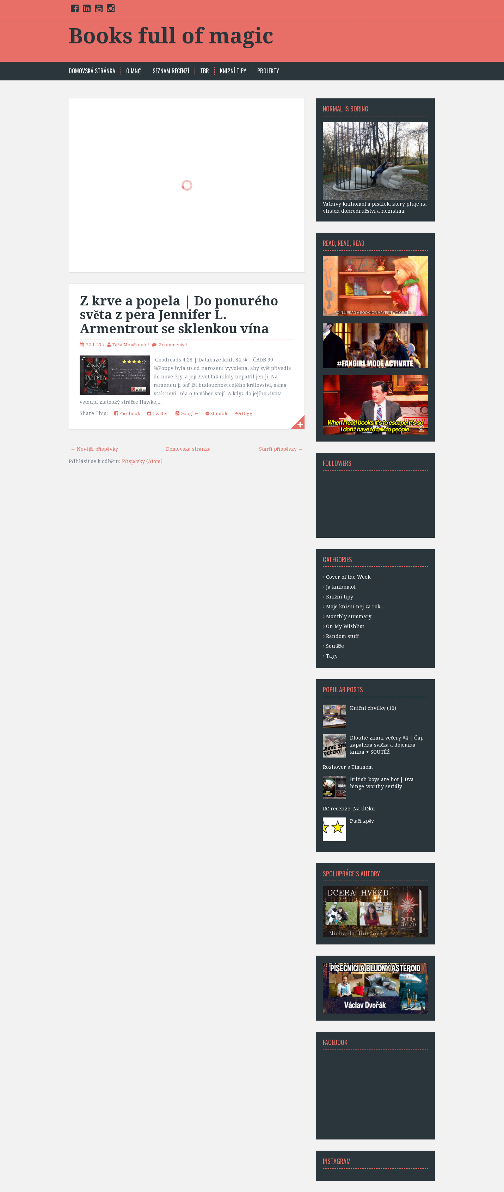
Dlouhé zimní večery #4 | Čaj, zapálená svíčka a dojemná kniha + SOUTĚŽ (386, 745)
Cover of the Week (348, 577)
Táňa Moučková (129, 344)
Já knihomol (341, 587)
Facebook (127, 413)
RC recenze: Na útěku (349, 808)
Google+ (187, 413)
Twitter (157, 413)
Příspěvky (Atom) (142, 461)
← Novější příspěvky (94, 449)
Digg (243, 413)
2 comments (171, 344)
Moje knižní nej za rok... (355, 606)
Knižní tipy (339, 597)
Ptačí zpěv (362, 821)
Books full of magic (171, 36)
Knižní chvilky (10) (373, 708)
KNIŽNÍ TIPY (233, 71)
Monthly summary (348, 616)
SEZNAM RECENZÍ (171, 71)
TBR (204, 71)
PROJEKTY (268, 71)
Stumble (216, 413)
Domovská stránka (92, 71)
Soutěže (335, 646)
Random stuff (342, 636)
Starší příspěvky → (281, 449)
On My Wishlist (345, 626)
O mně (134, 71)
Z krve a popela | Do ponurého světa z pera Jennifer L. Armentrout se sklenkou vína (179, 314)
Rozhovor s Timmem (348, 767)
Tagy (332, 656)
